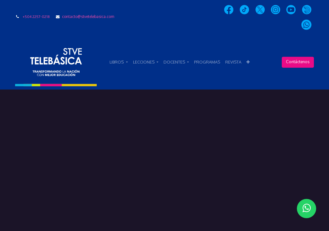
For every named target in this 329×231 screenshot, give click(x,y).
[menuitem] (207, 62)
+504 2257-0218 (36, 16)
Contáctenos (298, 62)
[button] (248, 62)
